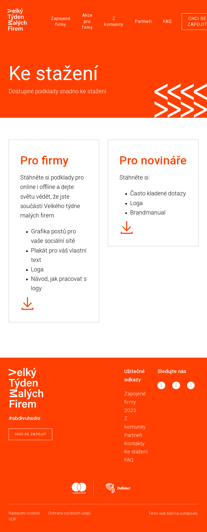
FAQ (128, 460)
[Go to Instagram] (176, 385)
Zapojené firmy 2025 (135, 402)
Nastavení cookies (24, 513)
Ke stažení (136, 451)
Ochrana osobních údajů (69, 513)
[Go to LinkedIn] (191, 385)
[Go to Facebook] (161, 385)
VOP (12, 519)
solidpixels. (189, 513)
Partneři (133, 435)
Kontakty (134, 443)
